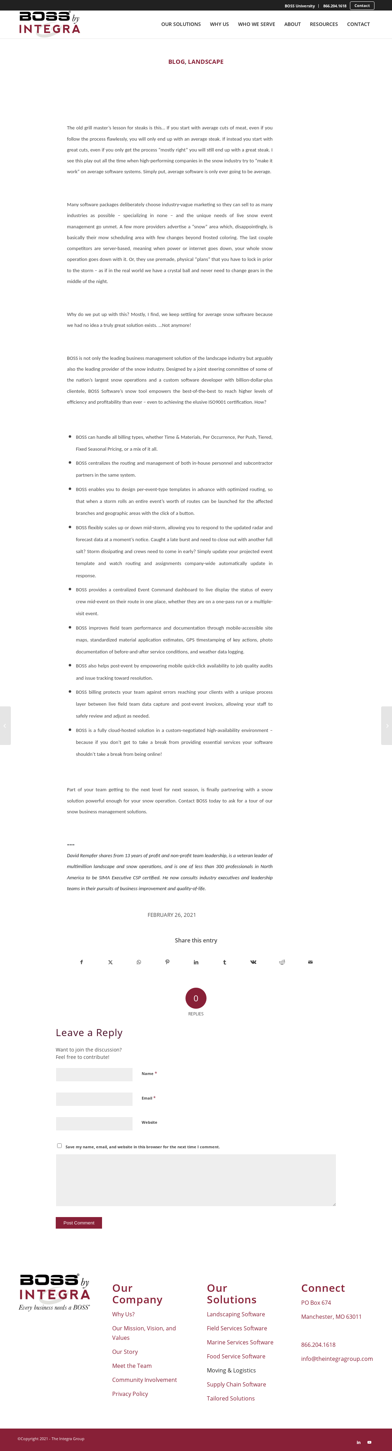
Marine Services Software (240, 1342)
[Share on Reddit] (282, 962)
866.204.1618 (334, 5)
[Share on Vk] (253, 962)
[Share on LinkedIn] (196, 962)
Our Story (125, 1352)
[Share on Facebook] (81, 962)
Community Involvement (144, 1380)
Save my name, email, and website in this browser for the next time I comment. (143, 1146)
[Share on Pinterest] (168, 962)
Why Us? (123, 1314)
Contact (362, 5)
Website (149, 1122)
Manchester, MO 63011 (331, 1317)
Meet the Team (132, 1366)
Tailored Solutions (231, 1398)
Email (149, 1098)
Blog (176, 62)
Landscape (206, 62)
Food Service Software (236, 1356)
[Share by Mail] (310, 962)
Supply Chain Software (236, 1384)
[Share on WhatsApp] (139, 962)
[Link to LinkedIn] (358, 1442)
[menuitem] (300, 6)
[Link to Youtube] (369, 1442)
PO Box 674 (316, 1302)
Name (149, 1073)
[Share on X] (110, 962)
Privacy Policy (130, 1394)
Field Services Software (237, 1328)
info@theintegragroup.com (337, 1359)
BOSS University (300, 5)
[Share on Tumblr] (225, 962)
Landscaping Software (236, 1314)
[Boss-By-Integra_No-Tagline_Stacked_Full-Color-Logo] (49, 24)
